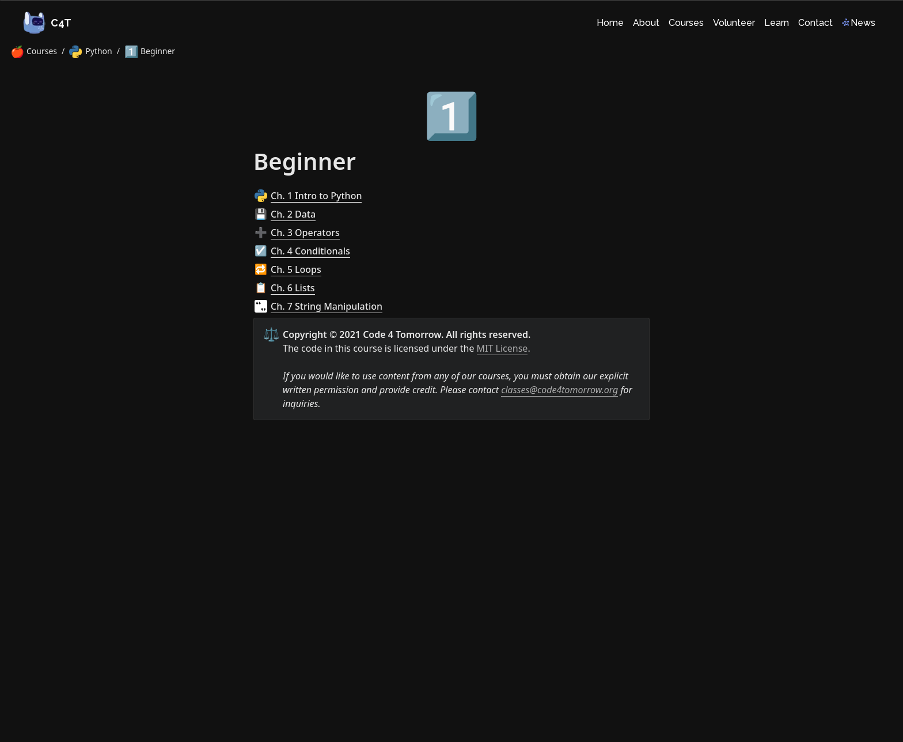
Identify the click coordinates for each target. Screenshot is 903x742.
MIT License (502, 348)
